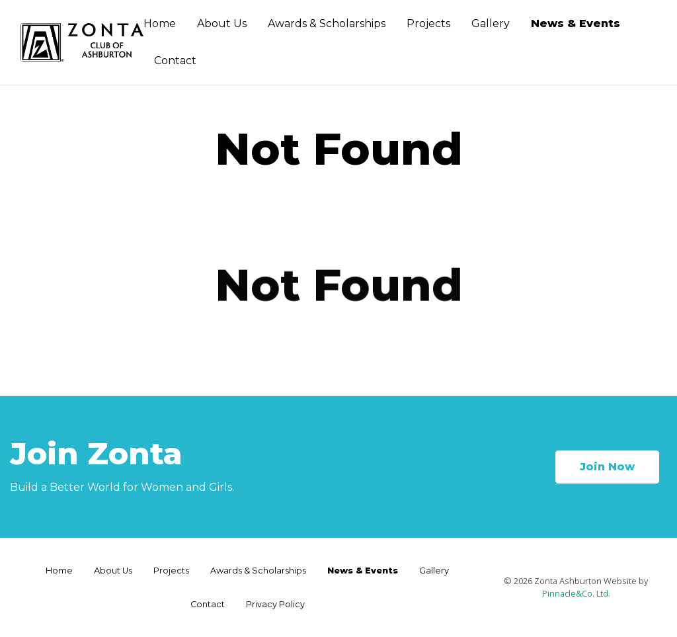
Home (159, 23)
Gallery (490, 23)
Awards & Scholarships (326, 23)
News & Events (575, 23)
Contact (175, 60)
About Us (222, 23)
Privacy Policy (275, 604)
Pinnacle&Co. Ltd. (576, 593)
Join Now (607, 466)
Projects (428, 23)
